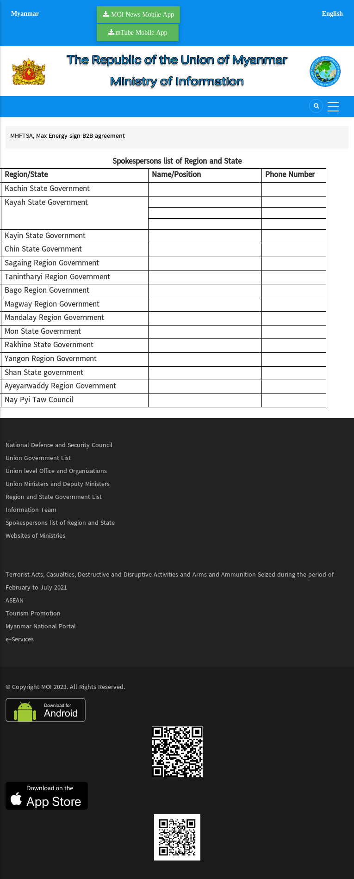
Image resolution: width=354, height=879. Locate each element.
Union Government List (38, 458)
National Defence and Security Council (59, 445)
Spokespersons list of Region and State (60, 523)
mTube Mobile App (142, 32)
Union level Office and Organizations (56, 471)
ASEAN (15, 601)
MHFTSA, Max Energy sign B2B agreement (67, 136)
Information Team (31, 510)
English (332, 13)
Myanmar (25, 13)
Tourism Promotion (33, 614)
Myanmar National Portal (41, 626)
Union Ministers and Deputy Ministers (58, 484)
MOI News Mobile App (142, 14)
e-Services (20, 639)
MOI (46, 687)
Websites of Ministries (35, 536)
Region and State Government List (54, 497)
